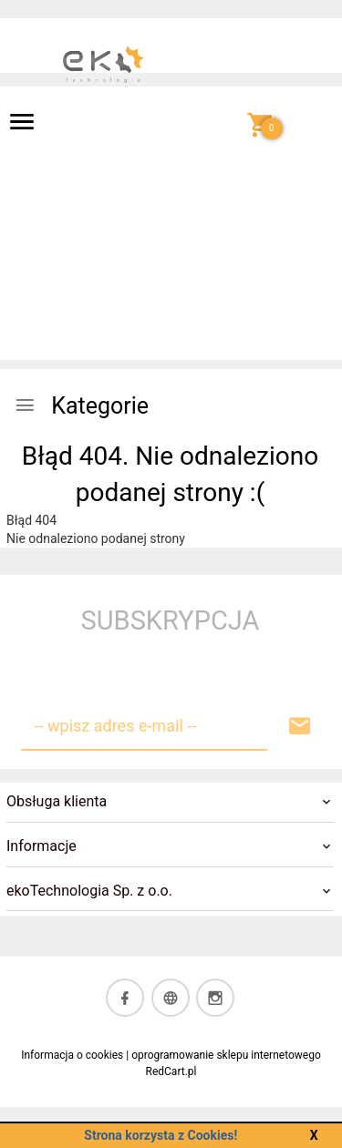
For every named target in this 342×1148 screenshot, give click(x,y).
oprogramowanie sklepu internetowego (226, 1055)
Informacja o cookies (72, 1055)
